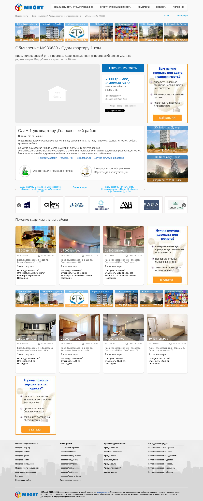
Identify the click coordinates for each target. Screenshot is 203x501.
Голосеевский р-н (36, 55)
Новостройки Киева (68, 452)
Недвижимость (21, 16)
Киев (18, 55)
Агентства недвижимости (26, 472)
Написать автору (47, 158)
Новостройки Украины (69, 448)
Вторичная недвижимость (115, 7)
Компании (144, 7)
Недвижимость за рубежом (27, 468)
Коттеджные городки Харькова (161, 468)
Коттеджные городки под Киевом (162, 456)
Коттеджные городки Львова (160, 472)
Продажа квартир (22, 448)
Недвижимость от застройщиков (74, 7)
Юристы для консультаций (111, 172)
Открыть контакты (123, 68)
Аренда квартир (111, 448)
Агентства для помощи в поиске (53, 170)
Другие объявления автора (109, 158)
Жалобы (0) (66, 158)
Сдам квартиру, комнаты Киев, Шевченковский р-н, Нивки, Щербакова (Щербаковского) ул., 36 (119, 189)
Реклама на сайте (23, 480)
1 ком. (96, 48)
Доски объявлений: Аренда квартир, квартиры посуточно (56, 16)
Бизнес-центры (110, 472)
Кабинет (166, 16)
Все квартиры (80, 187)
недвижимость (130, 106)
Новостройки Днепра (69, 460)
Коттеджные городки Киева (160, 452)
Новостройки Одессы (69, 464)
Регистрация (182, 16)
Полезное (178, 7)
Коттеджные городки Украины (161, 448)
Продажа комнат (22, 452)
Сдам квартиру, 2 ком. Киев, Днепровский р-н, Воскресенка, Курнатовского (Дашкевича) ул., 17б (40, 189)
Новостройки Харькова (69, 468)
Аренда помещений (112, 468)
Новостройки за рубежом (70, 476)
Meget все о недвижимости (27, 494)
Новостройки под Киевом (70, 456)
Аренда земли (110, 464)
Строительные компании (70, 480)
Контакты (19, 476)
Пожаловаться (83, 158)
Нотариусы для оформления (112, 168)
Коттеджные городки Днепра (160, 460)
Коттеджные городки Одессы (160, 464)
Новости (161, 7)
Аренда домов (110, 456)
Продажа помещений (24, 464)
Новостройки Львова (68, 472)
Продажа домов (22, 456)
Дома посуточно (111, 460)
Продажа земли (22, 460)
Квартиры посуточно (113, 452)
